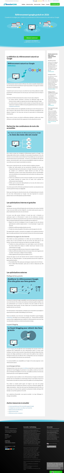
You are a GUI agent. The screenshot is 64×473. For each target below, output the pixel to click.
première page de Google (27, 441)
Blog (32, 441)
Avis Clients (45, 0)
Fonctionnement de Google (31, 453)
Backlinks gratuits (51, 71)
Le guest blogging (11, 348)
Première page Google (29, 449)
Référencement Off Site (35, 447)
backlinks (35, 430)
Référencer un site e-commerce (15, 413)
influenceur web (54, 439)
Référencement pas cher (27, 457)
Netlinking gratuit (51, 105)
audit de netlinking (54, 438)
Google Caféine (30, 455)
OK (61, 468)
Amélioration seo (26, 448)
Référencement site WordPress (16, 409)
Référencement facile (13, 411)
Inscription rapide (55, 4)
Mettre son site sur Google (31, 456)
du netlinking (25, 368)
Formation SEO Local (35, 457)
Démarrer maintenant (32, 38)
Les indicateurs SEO (34, 452)
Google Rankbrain (36, 455)
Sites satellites (36, 449)
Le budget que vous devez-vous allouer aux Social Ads (20, 408)
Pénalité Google (33, 454)
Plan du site (35, 441)
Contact (50, 0)
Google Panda (29, 454)
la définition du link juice (14, 106)
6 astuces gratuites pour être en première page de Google (21, 406)
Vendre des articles (37, 4)
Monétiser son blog (34, 442)
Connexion (47, 4)
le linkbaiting (9, 317)
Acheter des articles (29, 4)
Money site (25, 456)
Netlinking (23, 4)
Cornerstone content (27, 452)
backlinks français (26, 435)
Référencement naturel (27, 447)
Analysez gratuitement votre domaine (12, 0)
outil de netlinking (51, 434)
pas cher (48, 431)
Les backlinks (29, 442)
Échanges (43, 4)
